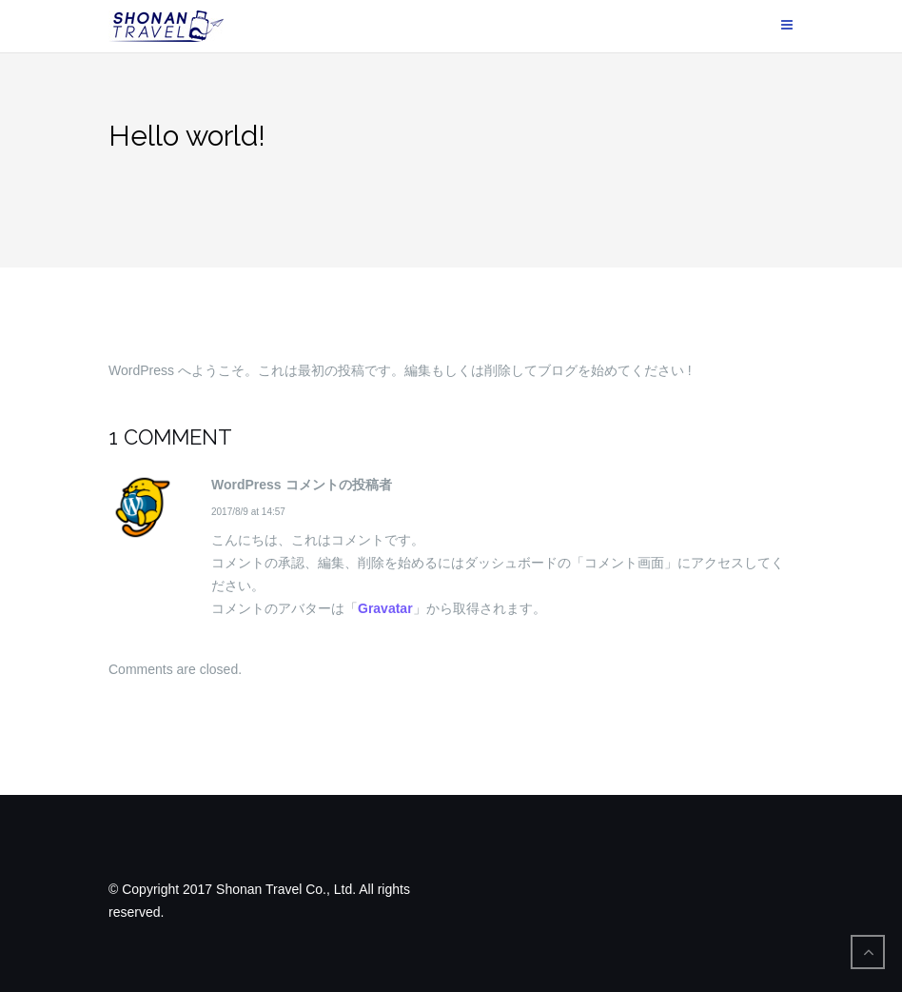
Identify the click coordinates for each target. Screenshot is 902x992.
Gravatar (385, 608)
